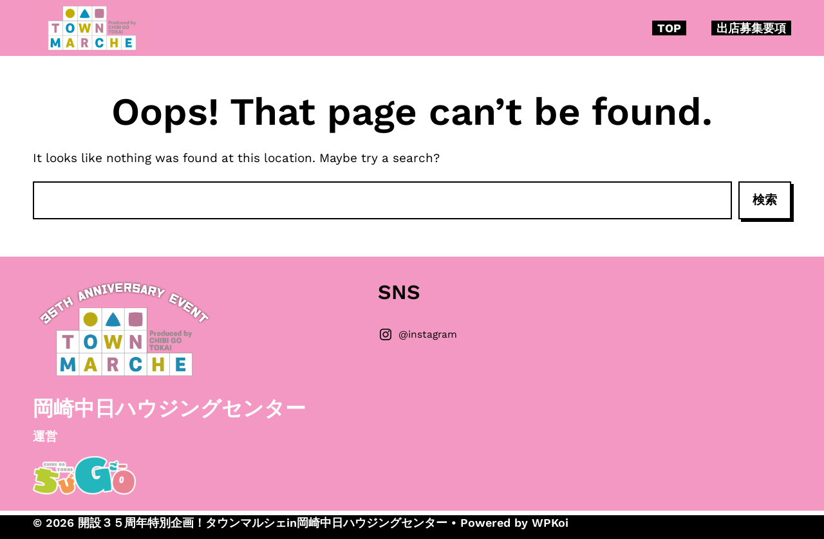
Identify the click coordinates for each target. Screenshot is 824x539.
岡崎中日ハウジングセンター (169, 408)
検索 (765, 199)
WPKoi (550, 522)
